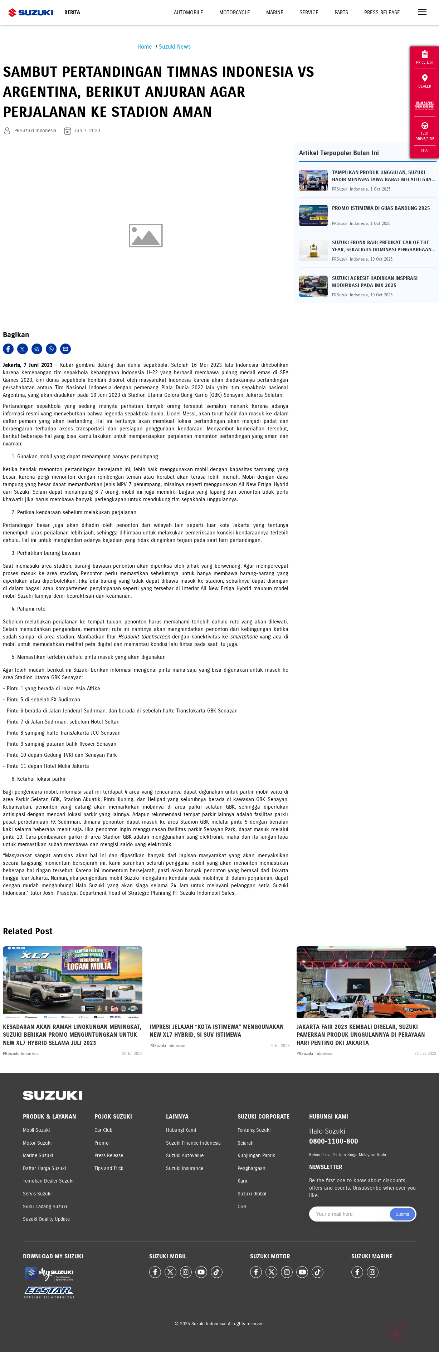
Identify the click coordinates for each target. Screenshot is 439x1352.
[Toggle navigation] (422, 12)
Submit (402, 1214)
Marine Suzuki (38, 1156)
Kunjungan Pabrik (256, 1156)
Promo (101, 1143)
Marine (274, 12)
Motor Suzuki (37, 1143)
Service (308, 12)
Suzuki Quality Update (46, 1219)
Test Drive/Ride (424, 131)
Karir (243, 1181)
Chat (425, 150)
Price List (425, 57)
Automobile (188, 12)
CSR (242, 1207)
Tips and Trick (108, 1168)
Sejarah (246, 1143)
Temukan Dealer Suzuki (48, 1181)
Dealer (424, 81)
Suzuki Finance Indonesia (193, 1143)
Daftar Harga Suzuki (44, 1168)
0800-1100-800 (333, 1141)
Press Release (382, 12)
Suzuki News (175, 46)
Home (144, 46)
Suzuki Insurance (184, 1168)
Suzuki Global (252, 1194)
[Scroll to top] (396, 1332)
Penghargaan (251, 1168)
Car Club (103, 1130)
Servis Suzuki (37, 1194)
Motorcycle (234, 12)
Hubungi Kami (181, 1130)
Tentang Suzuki (254, 1130)
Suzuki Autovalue (185, 1156)
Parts (341, 12)
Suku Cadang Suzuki (45, 1207)
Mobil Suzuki (36, 1130)
